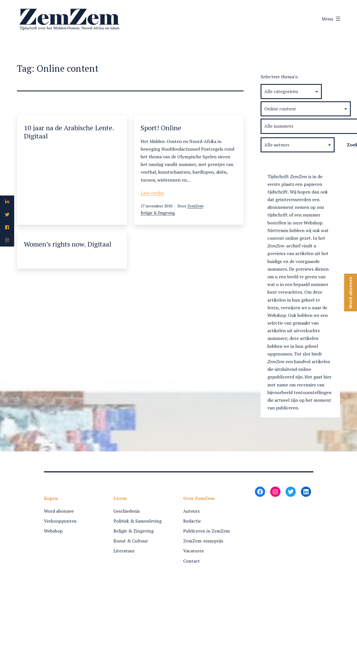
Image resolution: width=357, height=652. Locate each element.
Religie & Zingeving (158, 212)
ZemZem (195, 206)
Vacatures (193, 551)
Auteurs (191, 511)
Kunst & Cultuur (130, 541)
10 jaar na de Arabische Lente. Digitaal (69, 131)
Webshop (53, 531)
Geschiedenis (126, 511)
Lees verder (152, 193)
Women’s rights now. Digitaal (67, 244)
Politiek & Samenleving (137, 521)
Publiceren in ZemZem (206, 531)
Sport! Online (161, 127)
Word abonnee (59, 511)
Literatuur (124, 551)
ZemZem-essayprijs (203, 541)
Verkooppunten (60, 521)
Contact (191, 561)
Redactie (192, 521)
